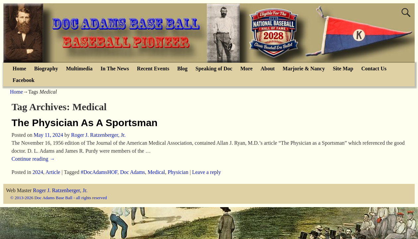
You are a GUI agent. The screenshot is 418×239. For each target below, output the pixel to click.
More (246, 68)
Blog (182, 68)
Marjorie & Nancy (304, 68)
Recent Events (153, 68)
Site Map (343, 68)
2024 (38, 172)
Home (19, 68)
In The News (115, 68)
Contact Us (373, 68)
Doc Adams (132, 172)
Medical (156, 172)
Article (52, 172)
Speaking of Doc (213, 68)
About (267, 68)
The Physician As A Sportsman (85, 122)
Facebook (24, 80)
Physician (178, 172)
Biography (46, 68)
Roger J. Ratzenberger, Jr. (60, 190)
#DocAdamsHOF (99, 172)
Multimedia (79, 68)
